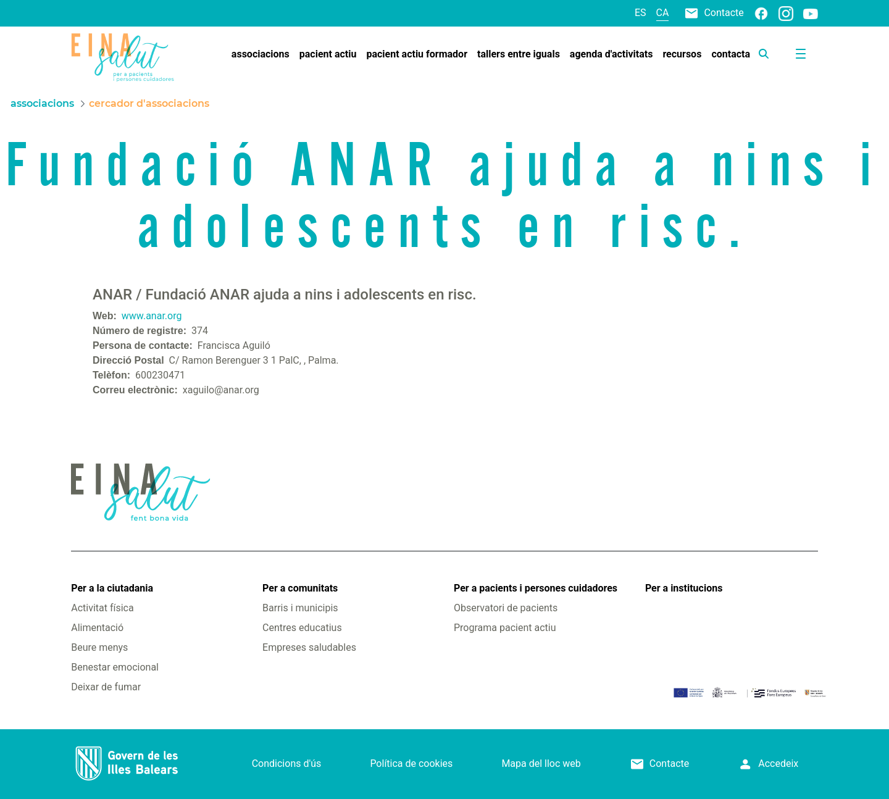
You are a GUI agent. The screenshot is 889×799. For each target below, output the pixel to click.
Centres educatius (302, 628)
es (640, 13)
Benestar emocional (115, 667)
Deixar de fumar (106, 687)
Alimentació (97, 628)
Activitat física (102, 608)
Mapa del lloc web (540, 763)
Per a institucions (683, 588)
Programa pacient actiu (505, 628)
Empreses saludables (309, 647)
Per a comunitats (300, 588)
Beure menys (99, 647)
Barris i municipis (300, 608)
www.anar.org (152, 316)
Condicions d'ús (287, 763)
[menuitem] (260, 54)
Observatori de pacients (505, 608)
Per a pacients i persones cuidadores (535, 588)
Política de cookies (411, 763)
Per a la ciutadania (112, 588)
